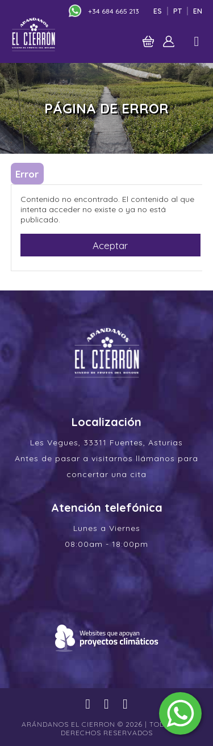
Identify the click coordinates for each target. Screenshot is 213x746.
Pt (177, 11)
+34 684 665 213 (113, 11)
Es (157, 11)
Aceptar (110, 245)
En (197, 11)
